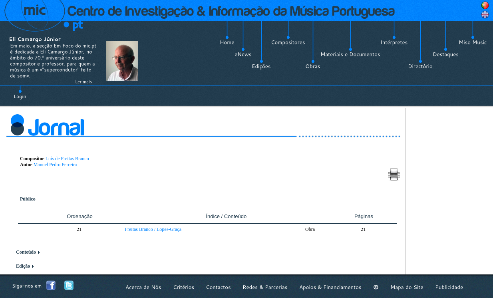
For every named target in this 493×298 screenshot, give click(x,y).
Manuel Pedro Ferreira (55, 164)
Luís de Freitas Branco (67, 158)
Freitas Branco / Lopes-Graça (153, 229)
